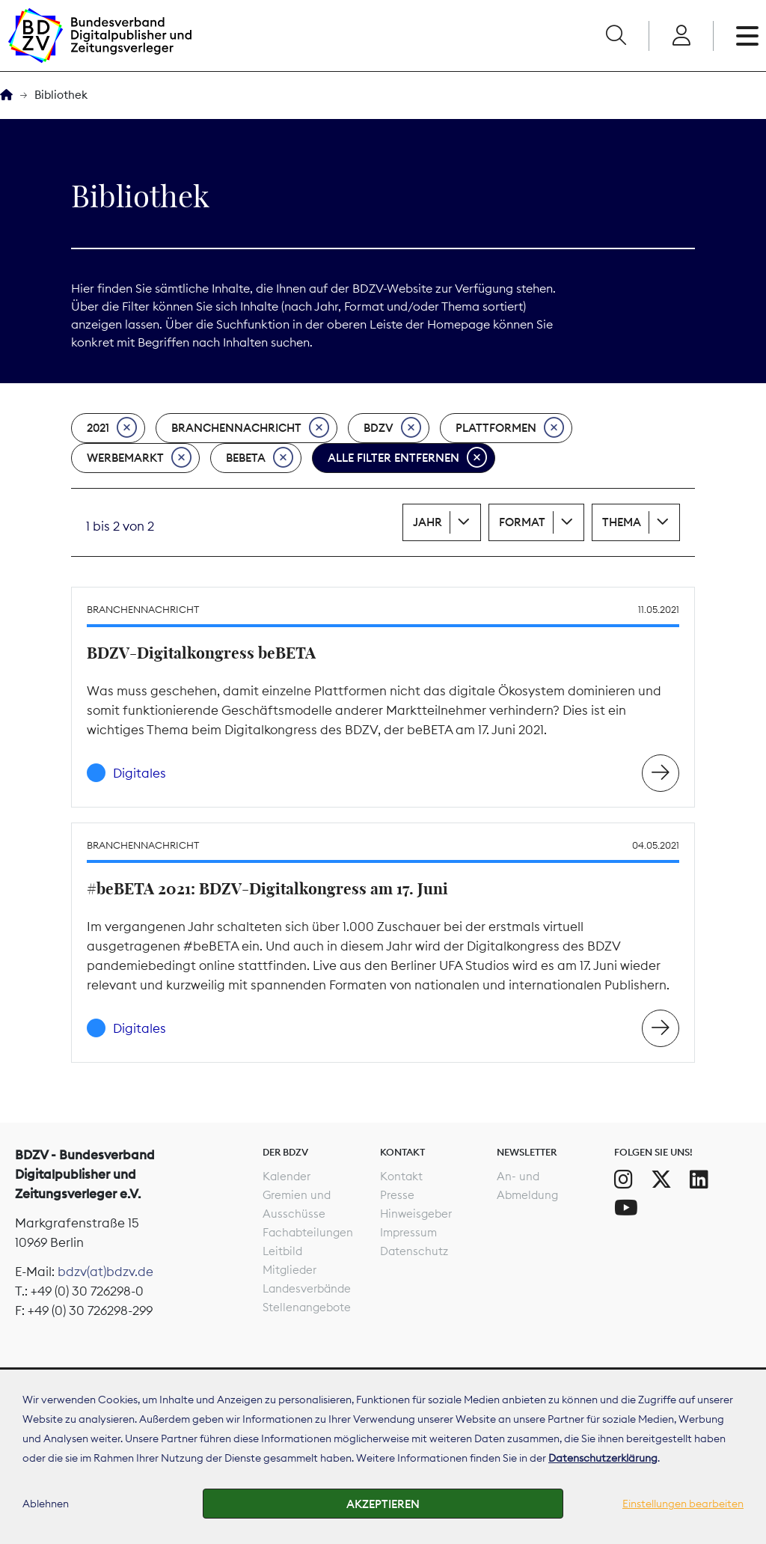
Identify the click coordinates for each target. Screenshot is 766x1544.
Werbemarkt (139, 458)
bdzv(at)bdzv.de (105, 1271)
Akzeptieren (383, 1504)
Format (522, 522)
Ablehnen (45, 1503)
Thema (621, 522)
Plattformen (510, 428)
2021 (112, 428)
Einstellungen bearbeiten (683, 1503)
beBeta (259, 458)
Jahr (427, 522)
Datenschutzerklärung (603, 1458)
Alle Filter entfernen (407, 458)
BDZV (392, 428)
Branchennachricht (250, 428)
